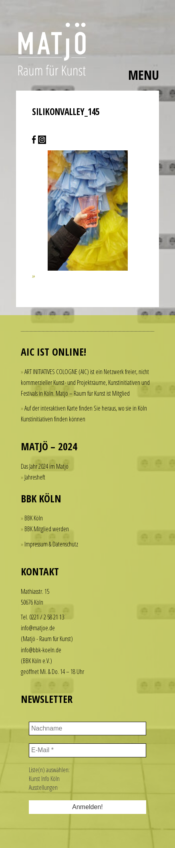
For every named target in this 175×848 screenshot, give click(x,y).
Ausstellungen (43, 787)
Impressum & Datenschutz (51, 544)
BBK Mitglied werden (46, 528)
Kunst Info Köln (44, 778)
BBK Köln (33, 518)
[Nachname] (87, 728)
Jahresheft (34, 477)
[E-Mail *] (87, 750)
